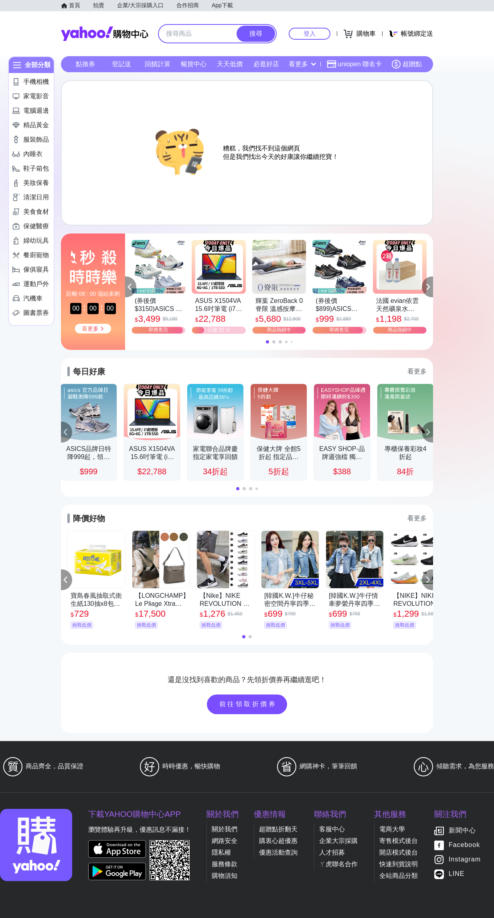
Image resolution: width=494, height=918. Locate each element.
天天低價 (230, 64)
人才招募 (332, 852)
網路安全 (224, 840)
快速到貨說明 (398, 864)
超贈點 (406, 64)
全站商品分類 (398, 875)
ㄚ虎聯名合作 (338, 864)
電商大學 (392, 829)
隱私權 (221, 852)
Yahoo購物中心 (104, 33)
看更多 (302, 64)
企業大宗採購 (338, 840)
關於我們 (224, 829)
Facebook (464, 845)
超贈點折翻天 (278, 829)
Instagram (465, 859)
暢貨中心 (194, 64)
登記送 (121, 64)
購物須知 (224, 875)
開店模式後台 (398, 852)
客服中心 (332, 829)
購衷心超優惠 (278, 840)
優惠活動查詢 (278, 852)
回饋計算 (157, 64)
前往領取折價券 (248, 704)
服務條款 (224, 864)
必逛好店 (266, 64)
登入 (310, 33)
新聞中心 (462, 830)
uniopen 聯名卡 (354, 64)
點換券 (85, 64)
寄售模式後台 (398, 840)
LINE (457, 874)
